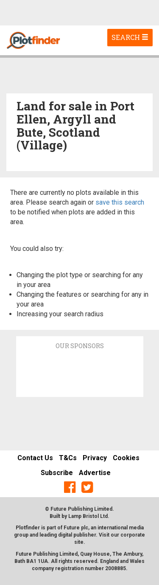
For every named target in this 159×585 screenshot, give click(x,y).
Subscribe (57, 473)
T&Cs (68, 458)
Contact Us (35, 458)
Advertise (95, 473)
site (79, 542)
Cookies (126, 458)
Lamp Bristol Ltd (88, 516)
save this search (119, 202)
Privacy (95, 458)
